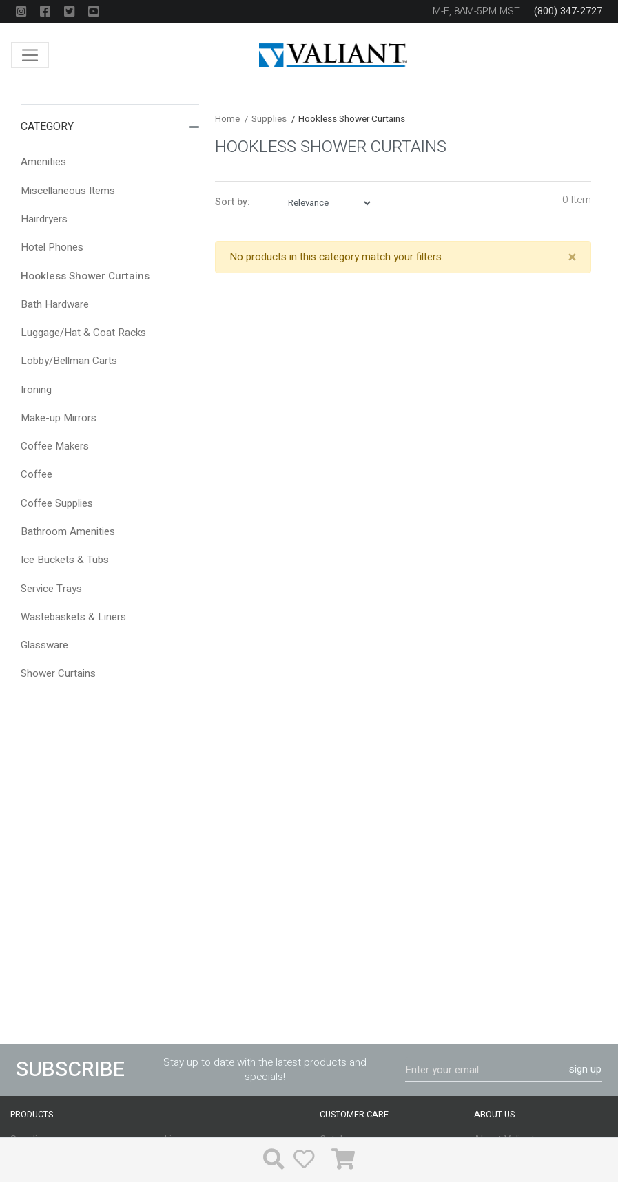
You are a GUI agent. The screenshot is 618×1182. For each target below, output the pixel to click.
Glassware (44, 645)
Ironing (36, 389)
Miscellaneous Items (68, 190)
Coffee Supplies (57, 503)
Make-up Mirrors (58, 417)
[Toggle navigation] (30, 55)
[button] (194, 126)
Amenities (43, 161)
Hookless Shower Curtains (85, 276)
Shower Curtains (58, 673)
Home (227, 119)
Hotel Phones (52, 247)
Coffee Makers (55, 446)
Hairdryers (44, 218)
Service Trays (51, 588)
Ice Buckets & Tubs (65, 559)
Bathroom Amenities (68, 531)
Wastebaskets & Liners (73, 616)
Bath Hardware (55, 304)
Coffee (36, 474)
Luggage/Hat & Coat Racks (83, 332)
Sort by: (232, 202)
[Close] (572, 258)
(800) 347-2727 (568, 11)
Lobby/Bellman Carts (69, 360)
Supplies (265, 119)
